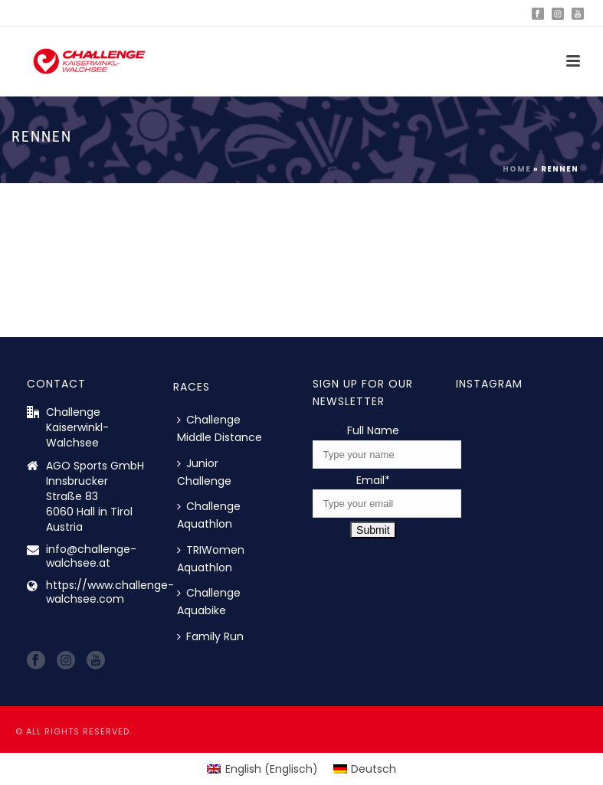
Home (517, 169)
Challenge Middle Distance (219, 428)
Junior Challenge (204, 472)
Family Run (210, 636)
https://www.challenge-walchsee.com (110, 592)
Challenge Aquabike (209, 601)
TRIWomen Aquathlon (210, 558)
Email (373, 480)
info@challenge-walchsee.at (91, 556)
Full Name (373, 430)
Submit (373, 530)
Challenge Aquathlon (209, 515)
